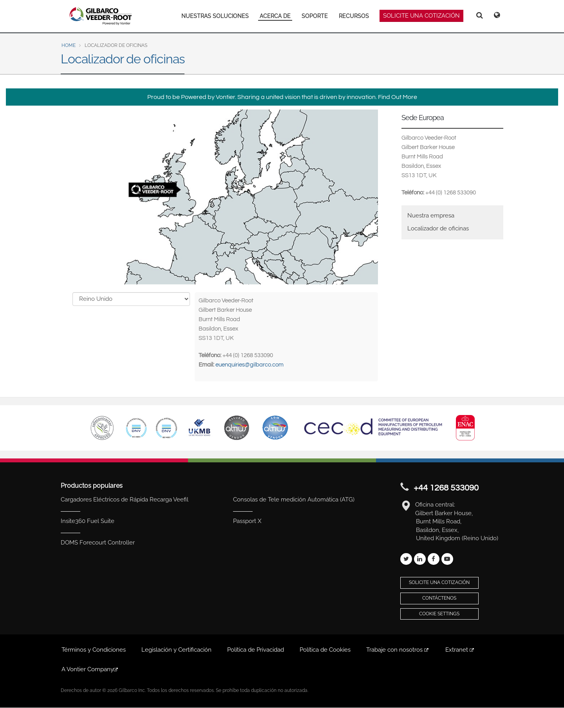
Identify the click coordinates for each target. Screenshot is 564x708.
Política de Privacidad (255, 649)
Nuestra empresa (430, 215)
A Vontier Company (90, 669)
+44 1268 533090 (446, 487)
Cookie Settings (439, 613)
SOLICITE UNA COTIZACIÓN (421, 15)
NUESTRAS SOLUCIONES (215, 16)
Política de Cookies (325, 649)
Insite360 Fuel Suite (87, 521)
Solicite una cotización (439, 582)
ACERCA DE (275, 16)
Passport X (247, 521)
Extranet (460, 649)
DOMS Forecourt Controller (98, 542)
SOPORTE (315, 16)
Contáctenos (439, 598)
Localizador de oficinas (438, 228)
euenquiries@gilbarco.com (249, 365)
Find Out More (397, 97)
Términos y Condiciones (93, 649)
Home (68, 45)
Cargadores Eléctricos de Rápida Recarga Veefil (124, 499)
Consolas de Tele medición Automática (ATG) (293, 499)
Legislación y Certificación (176, 649)
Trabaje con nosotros (398, 649)
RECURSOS (354, 16)
